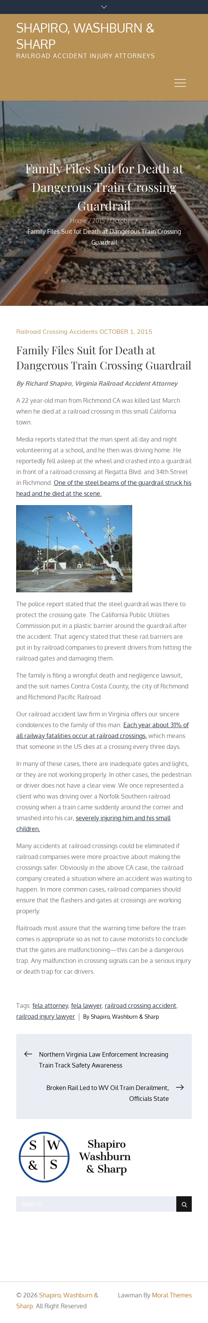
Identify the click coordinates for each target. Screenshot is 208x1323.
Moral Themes (172, 1295)
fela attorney (50, 1005)
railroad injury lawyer (45, 1016)
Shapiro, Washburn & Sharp (125, 1016)
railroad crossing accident (140, 1005)
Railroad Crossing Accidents (57, 331)
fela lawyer (86, 1005)
